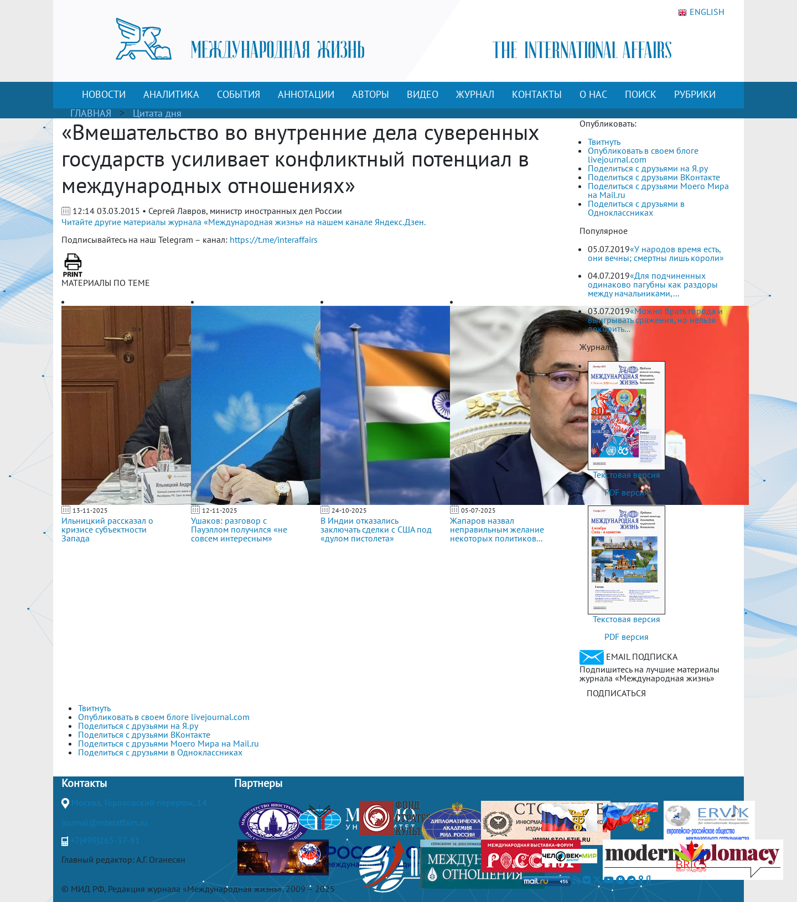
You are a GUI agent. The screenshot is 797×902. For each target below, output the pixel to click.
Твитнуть (604, 141)
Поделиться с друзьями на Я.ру (648, 168)
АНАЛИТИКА (171, 94)
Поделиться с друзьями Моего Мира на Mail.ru (658, 190)
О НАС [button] (593, 94)
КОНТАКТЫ (537, 94)
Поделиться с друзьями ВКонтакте (654, 177)
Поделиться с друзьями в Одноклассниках (636, 208)
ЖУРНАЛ (475, 94)
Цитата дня (157, 113)
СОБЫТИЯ (238, 94)
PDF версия (626, 492)
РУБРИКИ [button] (695, 94)
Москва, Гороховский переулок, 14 (139, 802)
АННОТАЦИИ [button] (306, 94)
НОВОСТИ (104, 94)
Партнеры (258, 783)
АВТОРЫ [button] (370, 94)
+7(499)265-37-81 (105, 840)
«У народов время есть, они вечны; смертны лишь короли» (656, 253)
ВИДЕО (422, 94)
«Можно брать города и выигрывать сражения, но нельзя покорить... (655, 319)
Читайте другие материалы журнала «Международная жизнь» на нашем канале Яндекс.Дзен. (243, 221)
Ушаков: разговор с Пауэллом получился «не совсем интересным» (239, 529)
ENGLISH (701, 12)
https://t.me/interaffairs (274, 239)
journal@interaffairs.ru (104, 822)
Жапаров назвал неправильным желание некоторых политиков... (497, 529)
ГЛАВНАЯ (90, 113)
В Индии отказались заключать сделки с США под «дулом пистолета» (376, 529)
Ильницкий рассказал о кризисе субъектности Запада (107, 529)
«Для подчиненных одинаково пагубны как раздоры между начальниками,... (653, 284)
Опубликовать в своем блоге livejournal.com (643, 155)
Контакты (84, 783)
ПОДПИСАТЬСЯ (616, 692)
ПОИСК (640, 94)
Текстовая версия (626, 474)
